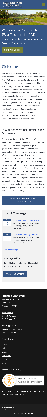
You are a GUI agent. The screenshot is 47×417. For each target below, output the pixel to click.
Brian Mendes (7, 312)
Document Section (15, 274)
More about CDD (12, 50)
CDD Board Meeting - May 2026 (26, 220)
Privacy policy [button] (19, 413)
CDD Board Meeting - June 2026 (26, 234)
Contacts (5, 359)
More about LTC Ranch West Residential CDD (23, 200)
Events (4, 352)
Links (4, 348)
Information (7, 363)
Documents (6, 355)
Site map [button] (30, 413)
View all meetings (10, 249)
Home (4, 344)
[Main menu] (43, 4)
